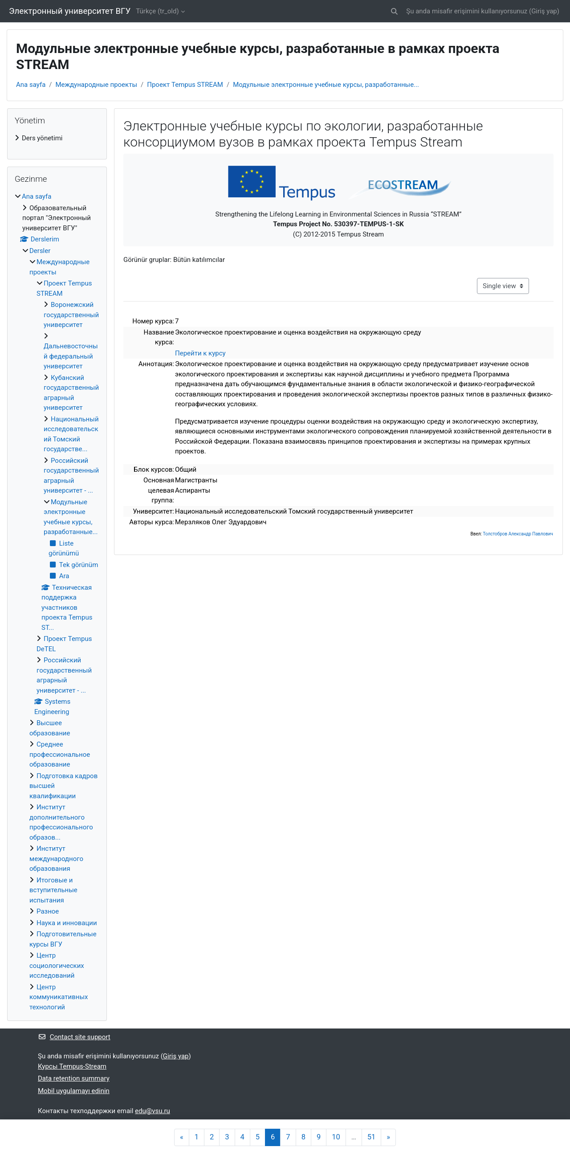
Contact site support (74, 1037)
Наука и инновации (67, 923)
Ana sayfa (30, 85)
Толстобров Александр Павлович (518, 533)
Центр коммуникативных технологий (58, 997)
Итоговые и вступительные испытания (53, 890)
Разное (48, 911)
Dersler (39, 251)
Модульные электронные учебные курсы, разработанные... (326, 85)
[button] (395, 11)
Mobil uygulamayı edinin (74, 1091)
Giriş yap (544, 11)
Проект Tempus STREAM (185, 85)
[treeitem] (57, 138)
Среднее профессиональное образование (59, 754)
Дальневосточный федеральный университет (71, 356)
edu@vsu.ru (152, 1111)
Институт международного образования (56, 859)
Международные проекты (97, 85)
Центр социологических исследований (56, 965)
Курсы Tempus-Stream (72, 1066)
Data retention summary (74, 1078)
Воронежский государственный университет (71, 315)
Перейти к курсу (200, 353)
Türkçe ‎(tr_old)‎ (157, 11)
